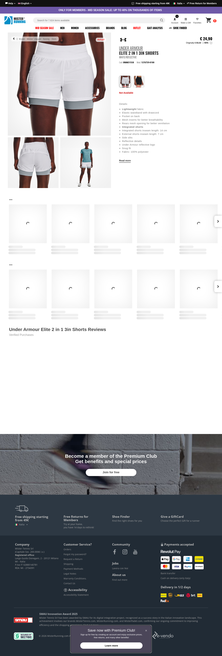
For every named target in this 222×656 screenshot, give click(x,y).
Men (62, 28)
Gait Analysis (155, 28)
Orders (67, 549)
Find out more (119, 579)
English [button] (25, 3)
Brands (110, 28)
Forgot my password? (75, 554)
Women (75, 28)
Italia (21, 524)
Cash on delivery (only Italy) (175, 578)
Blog (124, 28)
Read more (125, 160)
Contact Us (69, 583)
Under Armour (131, 48)
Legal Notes (70, 573)
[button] (10, 3)
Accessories (92, 28)
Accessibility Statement (76, 594)
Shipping (68, 563)
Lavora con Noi (120, 568)
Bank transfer (168, 573)
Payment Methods (73, 568)
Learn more (111, 645)
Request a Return (73, 559)
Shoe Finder (178, 28)
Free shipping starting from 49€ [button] (158, 3)
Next (218, 221)
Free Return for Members (202, 3)
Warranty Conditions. (75, 578)
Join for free (111, 472)
